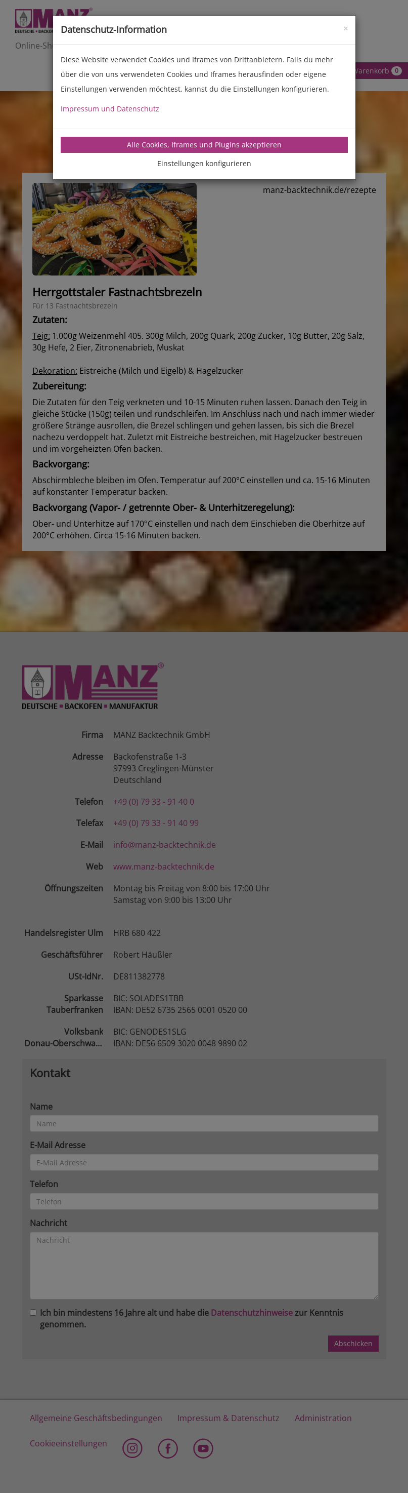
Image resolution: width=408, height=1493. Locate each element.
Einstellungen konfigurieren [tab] (204, 163)
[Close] (345, 27)
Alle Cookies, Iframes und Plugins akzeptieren (204, 144)
